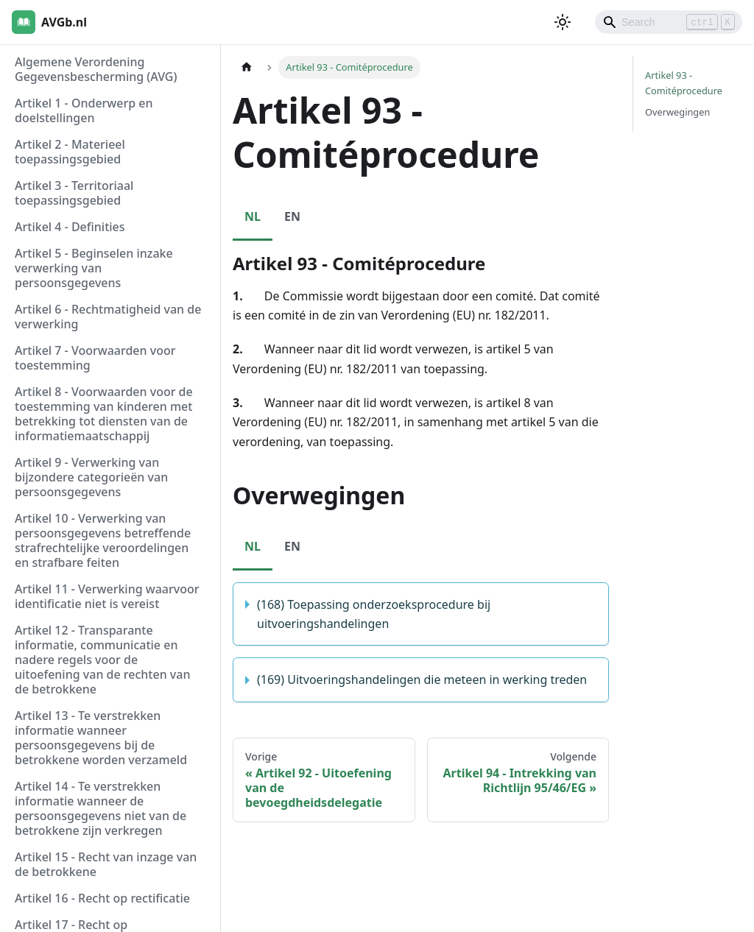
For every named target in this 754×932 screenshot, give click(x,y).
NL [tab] (252, 216)
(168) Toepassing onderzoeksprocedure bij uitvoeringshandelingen (373, 614)
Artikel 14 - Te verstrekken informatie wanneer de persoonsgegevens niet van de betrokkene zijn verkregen (100, 808)
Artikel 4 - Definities (70, 227)
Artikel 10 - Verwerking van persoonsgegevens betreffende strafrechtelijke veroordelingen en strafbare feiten (103, 540)
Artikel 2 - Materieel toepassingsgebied (70, 151)
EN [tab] (292, 216)
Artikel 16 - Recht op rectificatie (102, 898)
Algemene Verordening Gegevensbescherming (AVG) (96, 69)
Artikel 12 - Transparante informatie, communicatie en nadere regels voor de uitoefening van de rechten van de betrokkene (102, 659)
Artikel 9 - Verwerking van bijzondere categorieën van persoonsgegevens (91, 477)
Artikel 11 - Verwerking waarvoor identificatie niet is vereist (107, 596)
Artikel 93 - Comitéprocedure (683, 82)
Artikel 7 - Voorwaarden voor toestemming (95, 357)
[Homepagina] (247, 67)
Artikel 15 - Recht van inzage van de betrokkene (106, 864)
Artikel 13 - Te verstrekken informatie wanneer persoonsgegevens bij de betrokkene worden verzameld (101, 737)
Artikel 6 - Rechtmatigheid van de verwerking (108, 316)
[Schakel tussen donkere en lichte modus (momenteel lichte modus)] (562, 22)
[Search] (668, 22)
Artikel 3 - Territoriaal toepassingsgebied (74, 192)
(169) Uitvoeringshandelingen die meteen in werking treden (422, 679)
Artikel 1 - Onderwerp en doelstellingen (84, 110)
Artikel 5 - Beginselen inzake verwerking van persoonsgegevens (94, 268)
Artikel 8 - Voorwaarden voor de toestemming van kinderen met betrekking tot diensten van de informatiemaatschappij (104, 414)
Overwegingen (677, 112)
